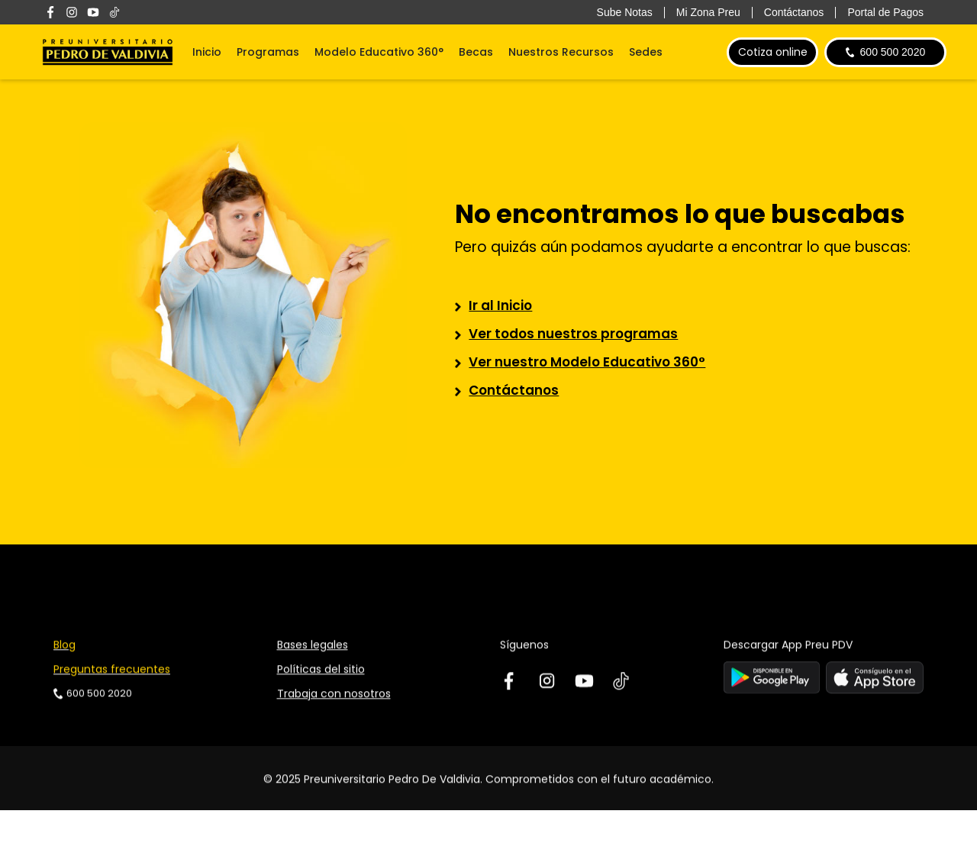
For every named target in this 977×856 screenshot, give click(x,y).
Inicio (206, 52)
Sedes (646, 52)
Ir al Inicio (500, 305)
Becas (476, 52)
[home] (108, 51)
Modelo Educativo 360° (378, 52)
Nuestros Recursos (561, 52)
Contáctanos (514, 390)
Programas (268, 52)
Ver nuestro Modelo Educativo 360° (587, 362)
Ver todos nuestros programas (573, 334)
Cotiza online (773, 52)
